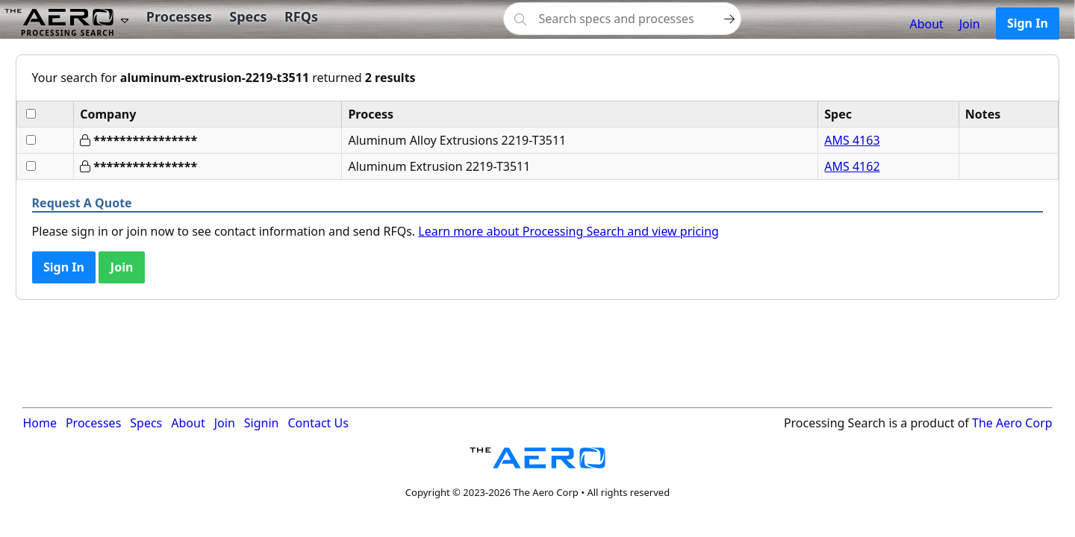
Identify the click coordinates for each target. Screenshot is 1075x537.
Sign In (1027, 23)
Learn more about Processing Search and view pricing (568, 231)
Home (39, 423)
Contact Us (317, 423)
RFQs (301, 16)
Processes (179, 16)
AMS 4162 (851, 166)
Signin (261, 423)
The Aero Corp (1012, 423)
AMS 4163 (851, 140)
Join (969, 24)
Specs (248, 16)
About (926, 24)
